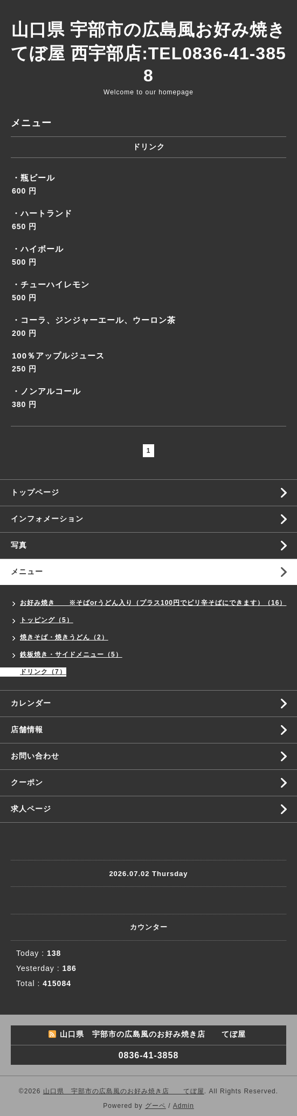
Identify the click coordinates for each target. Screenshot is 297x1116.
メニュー (27, 571)
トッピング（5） (46, 620)
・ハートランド (42, 213)
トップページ (35, 492)
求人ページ (31, 808)
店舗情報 (27, 729)
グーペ (155, 1106)
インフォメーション (47, 518)
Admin (183, 1106)
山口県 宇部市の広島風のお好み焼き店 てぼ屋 (123, 1091)
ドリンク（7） (43, 672)
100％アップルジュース (58, 355)
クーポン (27, 782)
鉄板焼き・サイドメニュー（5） (71, 654)
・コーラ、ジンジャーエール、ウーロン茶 (94, 320)
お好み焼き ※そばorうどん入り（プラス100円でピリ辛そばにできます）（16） (153, 603)
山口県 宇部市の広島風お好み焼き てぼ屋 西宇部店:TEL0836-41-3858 (148, 52)
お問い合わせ (35, 756)
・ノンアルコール (46, 391)
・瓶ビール (33, 177)
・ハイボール (38, 248)
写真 (19, 545)
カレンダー (31, 703)
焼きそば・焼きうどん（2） (64, 637)
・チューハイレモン (50, 284)
